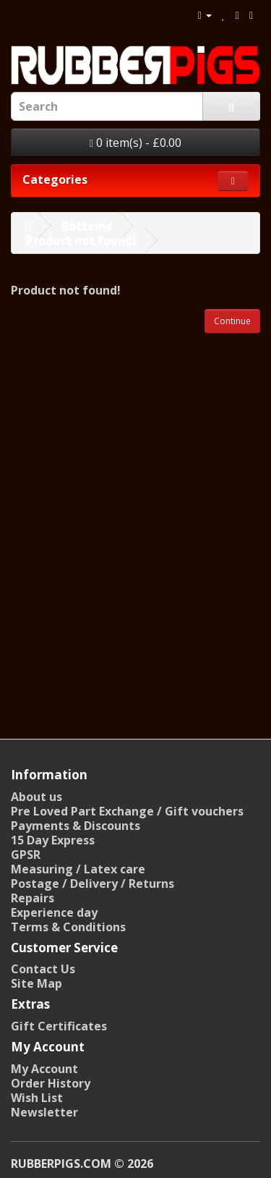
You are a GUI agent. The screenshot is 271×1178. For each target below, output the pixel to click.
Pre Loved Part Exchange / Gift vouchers (127, 811)
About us (36, 797)
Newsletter (44, 1112)
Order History (50, 1083)
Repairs (32, 898)
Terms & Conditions (68, 927)
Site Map (36, 983)
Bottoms (86, 226)
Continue (232, 321)
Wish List (37, 1098)
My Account (44, 1069)
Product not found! (81, 240)
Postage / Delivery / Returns (92, 883)
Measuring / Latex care (78, 869)
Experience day (54, 912)
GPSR (25, 855)
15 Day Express (53, 840)
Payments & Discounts (75, 826)
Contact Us (43, 969)
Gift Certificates (59, 1026)
